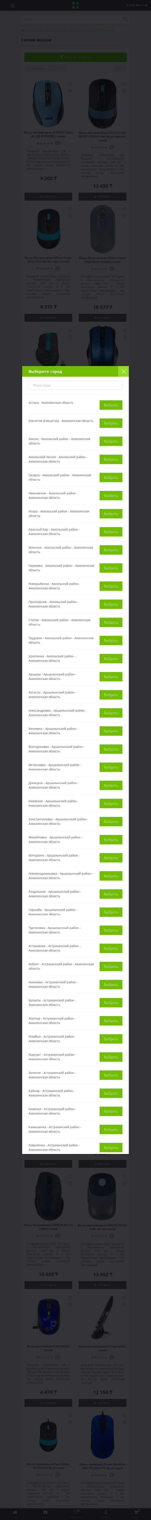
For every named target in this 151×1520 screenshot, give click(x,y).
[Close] (123, 371)
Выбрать (111, 405)
